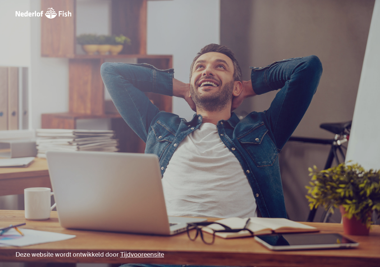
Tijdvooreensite (142, 255)
